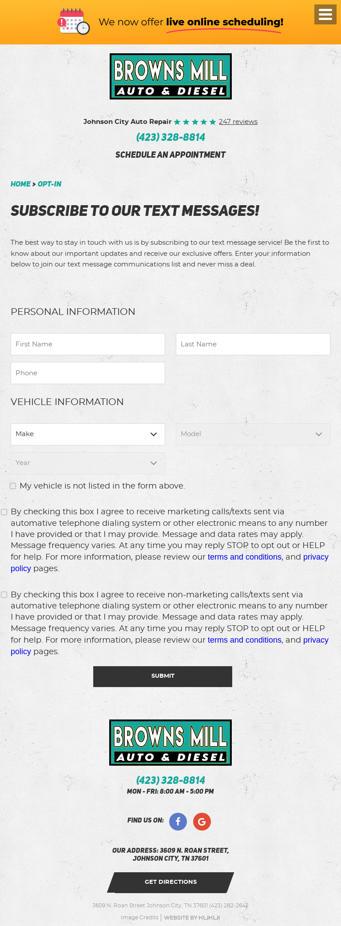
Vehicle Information (67, 402)
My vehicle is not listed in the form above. (102, 486)
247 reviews (238, 122)
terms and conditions (245, 556)
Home (21, 184)
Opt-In (49, 184)
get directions (171, 882)
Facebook (178, 822)
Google (202, 822)
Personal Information (73, 312)
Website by (191, 917)
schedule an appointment (170, 156)
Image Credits (140, 917)
